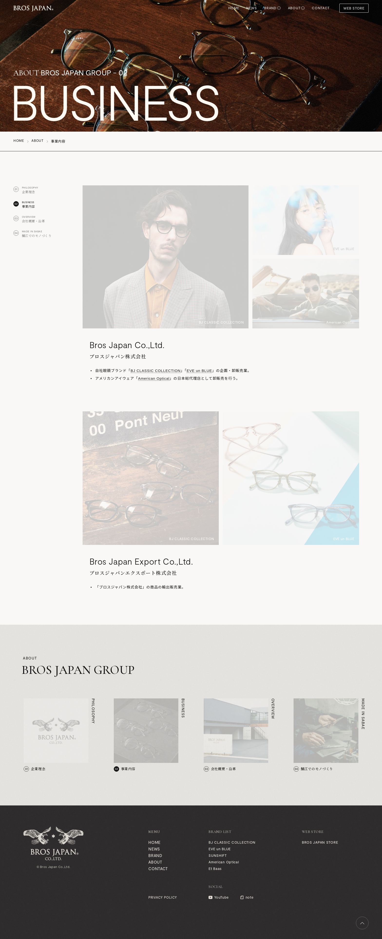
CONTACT (321, 8)
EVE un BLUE (201, 371)
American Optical (154, 378)
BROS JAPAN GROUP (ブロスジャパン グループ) (33, 8)
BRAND (270, 8)
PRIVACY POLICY (161, 897)
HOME (233, 8)
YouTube (221, 897)
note (249, 897)
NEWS (251, 8)
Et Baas (215, 869)
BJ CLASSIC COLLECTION (156, 371)
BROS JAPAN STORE (320, 842)
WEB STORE (354, 8)
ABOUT (294, 8)
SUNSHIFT (218, 855)
